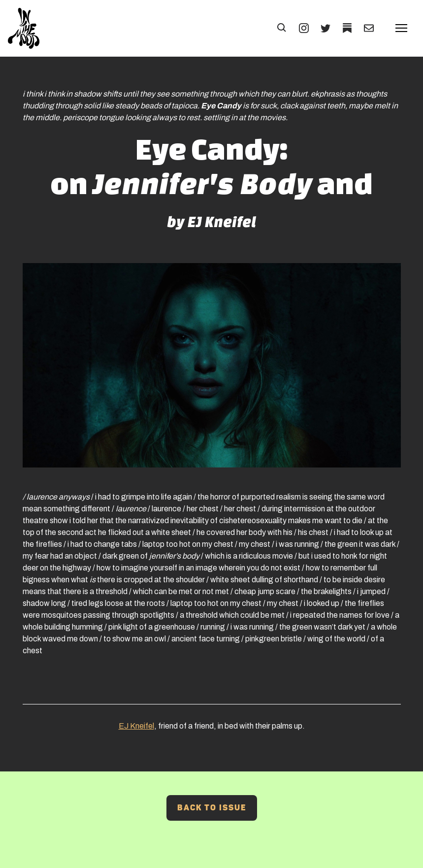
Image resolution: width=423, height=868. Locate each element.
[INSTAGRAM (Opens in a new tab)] (304, 28)
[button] (282, 28)
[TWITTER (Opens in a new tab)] (325, 28)
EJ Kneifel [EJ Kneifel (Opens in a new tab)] (136, 726)
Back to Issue (211, 807)
